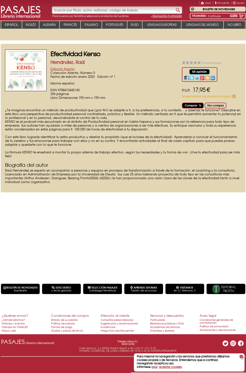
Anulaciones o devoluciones (217, 330)
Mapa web (9, 330)
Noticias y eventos (13, 323)
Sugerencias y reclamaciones (119, 323)
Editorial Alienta (62, 69)
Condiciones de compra (70, 315)
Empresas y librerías (162, 330)
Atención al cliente (115, 315)
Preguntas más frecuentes (117, 330)
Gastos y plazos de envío (67, 330)
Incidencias (108, 327)
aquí (154, 367)
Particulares (157, 320)
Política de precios (63, 323)
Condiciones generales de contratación (216, 321)
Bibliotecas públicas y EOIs (167, 323)
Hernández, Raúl (67, 62)
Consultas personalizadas (117, 320)
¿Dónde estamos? (13, 320)
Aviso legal (208, 315)
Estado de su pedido (64, 320)
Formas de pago (61, 327)
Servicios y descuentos (167, 315)
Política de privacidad (214, 326)
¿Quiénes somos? (15, 315)
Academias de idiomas (165, 327)
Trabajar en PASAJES (15, 327)
